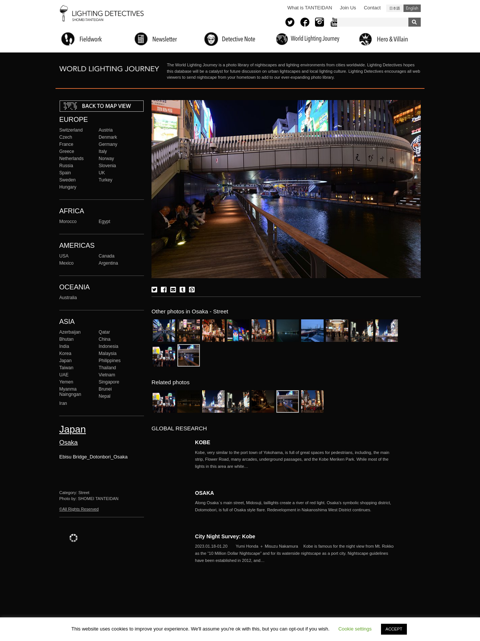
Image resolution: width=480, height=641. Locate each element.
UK (102, 172)
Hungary (67, 187)
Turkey (105, 180)
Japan (65, 360)
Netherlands (71, 158)
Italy (103, 151)
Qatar (104, 332)
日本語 (395, 8)
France (66, 144)
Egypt (104, 221)
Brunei (105, 389)
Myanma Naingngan (70, 391)
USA (64, 256)
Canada (106, 256)
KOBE (202, 442)
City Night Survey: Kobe (225, 536)
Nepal (105, 396)
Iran (63, 403)
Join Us (348, 7)
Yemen (66, 382)
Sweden (67, 180)
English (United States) (412, 8)
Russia (66, 165)
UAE (64, 374)
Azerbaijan (70, 332)
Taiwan (66, 367)
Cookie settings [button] (355, 629)
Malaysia (108, 353)
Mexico (66, 263)
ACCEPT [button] (394, 629)
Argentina (108, 263)
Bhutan (66, 339)
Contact (372, 7)
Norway (106, 158)
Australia (68, 297)
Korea (65, 353)
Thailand (107, 367)
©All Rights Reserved (79, 509)
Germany (108, 144)
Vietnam (107, 374)
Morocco (67, 221)
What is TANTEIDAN (309, 7)
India (64, 346)
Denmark (108, 137)
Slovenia (107, 165)
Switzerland (70, 130)
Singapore (109, 382)
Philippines (109, 360)
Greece (66, 151)
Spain (65, 172)
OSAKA (204, 493)
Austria (106, 130)
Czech (65, 137)
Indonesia (108, 346)
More (296, 459)
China (105, 339)
